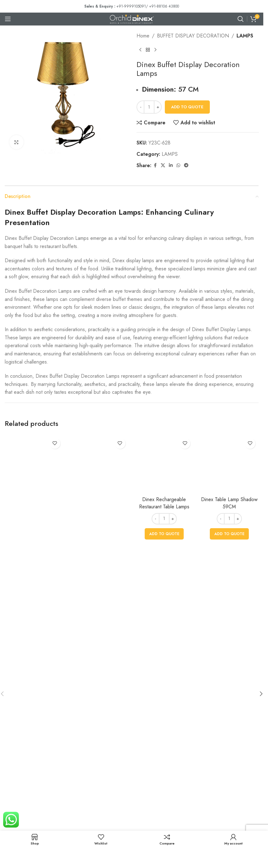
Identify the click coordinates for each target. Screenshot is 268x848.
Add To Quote (187, 107)
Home (143, 35)
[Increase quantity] (158, 107)
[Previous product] (140, 50)
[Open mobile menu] (8, 19)
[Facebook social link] (155, 165)
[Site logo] (132, 18)
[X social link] (163, 165)
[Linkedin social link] (171, 165)
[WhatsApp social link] (178, 165)
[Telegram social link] (186, 165)
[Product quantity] (149, 107)
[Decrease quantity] (140, 107)
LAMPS (245, 35)
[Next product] (155, 50)
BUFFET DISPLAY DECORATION (193, 35)
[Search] (240, 19)
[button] (261, 693)
